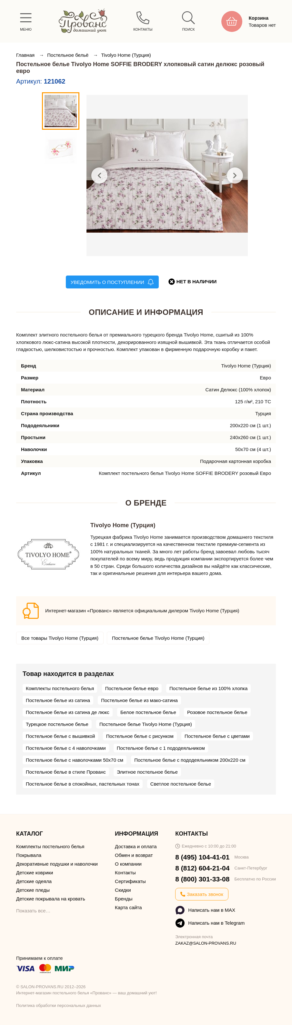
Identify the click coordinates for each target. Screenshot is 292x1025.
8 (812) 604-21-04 (202, 868)
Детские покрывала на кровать (50, 898)
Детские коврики (34, 872)
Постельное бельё (68, 55)
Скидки (123, 890)
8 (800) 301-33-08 (202, 879)
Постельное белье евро (131, 688)
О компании (128, 864)
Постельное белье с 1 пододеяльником (161, 748)
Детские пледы (33, 890)
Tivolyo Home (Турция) (126, 55)
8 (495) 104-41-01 (202, 857)
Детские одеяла (34, 881)
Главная (26, 55)
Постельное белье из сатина (58, 700)
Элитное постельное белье (147, 772)
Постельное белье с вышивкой (60, 736)
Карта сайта (128, 907)
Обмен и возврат (134, 855)
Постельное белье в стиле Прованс (66, 772)
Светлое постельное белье (180, 784)
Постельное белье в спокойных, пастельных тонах (82, 784)
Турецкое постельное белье (57, 724)
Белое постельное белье (148, 712)
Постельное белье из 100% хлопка (208, 688)
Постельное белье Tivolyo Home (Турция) (158, 638)
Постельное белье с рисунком (140, 736)
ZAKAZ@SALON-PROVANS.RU (205, 943)
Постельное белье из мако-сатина (139, 700)
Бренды (123, 898)
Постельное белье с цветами (217, 736)
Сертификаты (130, 881)
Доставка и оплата (135, 846)
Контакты (125, 872)
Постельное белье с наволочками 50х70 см (74, 760)
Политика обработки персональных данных (58, 1005)
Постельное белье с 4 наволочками (66, 748)
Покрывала (28, 855)
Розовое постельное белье (217, 712)
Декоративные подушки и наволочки (57, 864)
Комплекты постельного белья (60, 688)
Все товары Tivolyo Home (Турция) (59, 638)
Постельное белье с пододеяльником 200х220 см (189, 760)
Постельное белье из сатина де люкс (67, 712)
